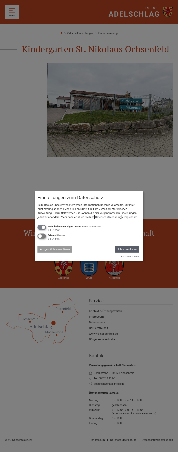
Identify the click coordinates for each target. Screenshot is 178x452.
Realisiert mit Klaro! (130, 256)
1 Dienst (54, 230)
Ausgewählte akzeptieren (55, 249)
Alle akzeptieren (127, 249)
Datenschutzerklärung (108, 217)
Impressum (130, 217)
